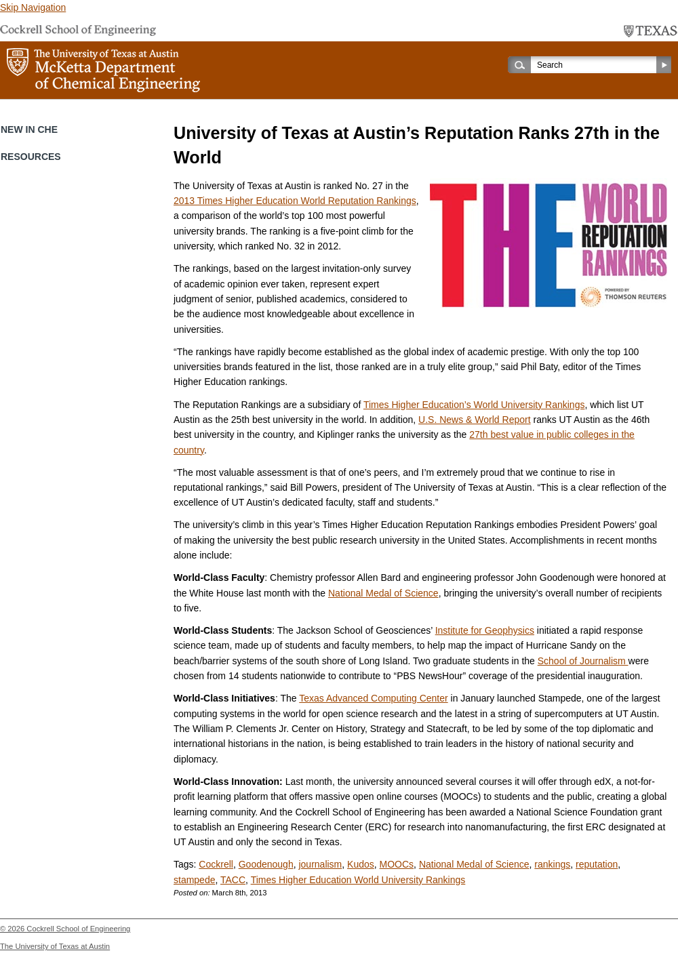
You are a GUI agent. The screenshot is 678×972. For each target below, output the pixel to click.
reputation (597, 864)
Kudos (360, 864)
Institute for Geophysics (484, 630)
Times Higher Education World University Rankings (358, 879)
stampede (194, 879)
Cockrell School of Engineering (78, 929)
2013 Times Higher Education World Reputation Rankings (295, 200)
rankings (552, 864)
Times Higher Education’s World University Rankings (474, 404)
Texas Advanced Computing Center (373, 698)
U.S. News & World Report (474, 419)
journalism (320, 864)
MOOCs (397, 864)
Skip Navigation (33, 7)
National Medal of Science (383, 593)
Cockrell (216, 864)
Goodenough (266, 864)
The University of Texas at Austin (55, 946)
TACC (232, 879)
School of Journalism (583, 660)
